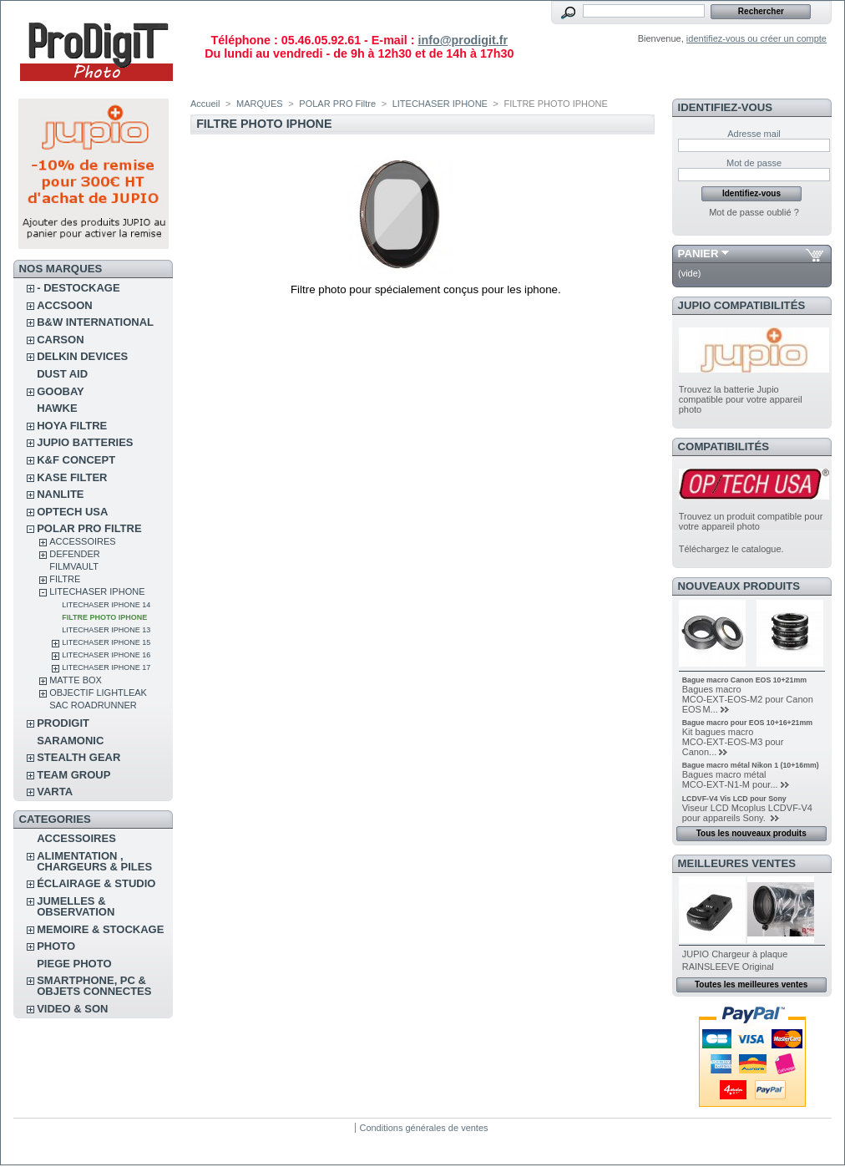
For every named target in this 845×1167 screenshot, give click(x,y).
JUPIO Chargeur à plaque (735, 954)
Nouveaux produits (739, 586)
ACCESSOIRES (82, 541)
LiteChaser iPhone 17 (106, 667)
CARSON (60, 339)
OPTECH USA (72, 511)
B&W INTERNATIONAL (95, 322)
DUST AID (62, 374)
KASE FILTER (72, 477)
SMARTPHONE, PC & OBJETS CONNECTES (94, 985)
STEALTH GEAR (78, 757)
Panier (698, 253)
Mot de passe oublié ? (754, 212)
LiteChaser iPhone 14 (106, 605)
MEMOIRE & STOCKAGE (100, 929)
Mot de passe (754, 163)
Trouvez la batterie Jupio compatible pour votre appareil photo (740, 399)
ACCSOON (64, 305)
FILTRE (64, 579)
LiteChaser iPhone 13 (106, 630)
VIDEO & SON (72, 1008)
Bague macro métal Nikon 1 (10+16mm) (750, 765)
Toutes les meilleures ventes (751, 984)
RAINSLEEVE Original (728, 967)
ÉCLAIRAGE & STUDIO (96, 883)
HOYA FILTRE (72, 425)
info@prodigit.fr (462, 40)
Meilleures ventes (737, 863)
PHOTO (56, 946)
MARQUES (259, 104)
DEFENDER (74, 554)
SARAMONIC (70, 740)
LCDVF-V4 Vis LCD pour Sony (734, 798)
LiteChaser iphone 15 (106, 642)
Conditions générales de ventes (423, 1128)
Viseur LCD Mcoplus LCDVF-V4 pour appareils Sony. (747, 813)
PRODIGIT (63, 723)
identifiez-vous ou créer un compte (756, 38)
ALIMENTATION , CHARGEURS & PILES (94, 861)
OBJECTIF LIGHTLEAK (98, 693)
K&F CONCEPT (76, 460)
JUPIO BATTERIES (85, 442)
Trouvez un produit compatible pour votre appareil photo (751, 521)
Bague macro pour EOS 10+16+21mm (747, 722)
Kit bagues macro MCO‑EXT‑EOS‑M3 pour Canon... (733, 742)
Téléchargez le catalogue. (731, 549)
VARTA (55, 791)
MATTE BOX (75, 680)
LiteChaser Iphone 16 (106, 655)
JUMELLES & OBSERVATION (75, 906)
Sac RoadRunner (93, 705)
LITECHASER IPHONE (96, 591)
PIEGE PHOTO (74, 963)
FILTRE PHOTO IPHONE (104, 617)
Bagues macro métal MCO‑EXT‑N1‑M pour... (730, 779)
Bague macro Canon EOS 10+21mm (744, 680)
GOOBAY (60, 391)
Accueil (205, 104)
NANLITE (60, 494)
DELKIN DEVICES (82, 356)
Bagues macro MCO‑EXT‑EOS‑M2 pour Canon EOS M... (747, 699)
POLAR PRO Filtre (89, 528)
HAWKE (57, 408)
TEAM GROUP (73, 775)
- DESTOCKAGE (78, 288)
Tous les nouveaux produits (751, 833)
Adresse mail (754, 134)
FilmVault (74, 566)
